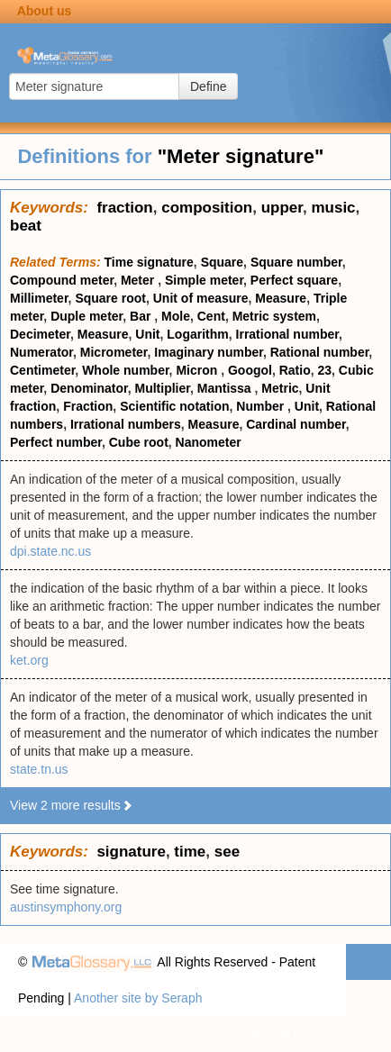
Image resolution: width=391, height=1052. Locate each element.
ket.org (29, 660)
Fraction (88, 406)
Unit (147, 334)
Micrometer (114, 352)
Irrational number (287, 334)
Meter (139, 280)
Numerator (41, 352)
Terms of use (337, 1034)
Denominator (89, 388)
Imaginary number (208, 352)
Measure (280, 298)
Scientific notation (174, 406)
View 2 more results (71, 805)
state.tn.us (39, 769)
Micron (198, 370)
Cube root (138, 442)
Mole (175, 316)
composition (206, 207)
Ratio (295, 370)
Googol (250, 370)
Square (222, 262)
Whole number (125, 370)
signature (131, 851)
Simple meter (204, 280)
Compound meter (62, 280)
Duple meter (86, 316)
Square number (296, 262)
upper (282, 207)
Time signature (149, 262)
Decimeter (40, 334)
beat (25, 225)
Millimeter (39, 298)
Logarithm (197, 334)
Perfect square (294, 280)
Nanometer (208, 442)
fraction (124, 207)
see (227, 851)
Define (208, 86)
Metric (279, 388)
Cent (211, 316)
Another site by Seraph (138, 998)
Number (261, 406)
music (333, 207)
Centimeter (42, 370)
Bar (142, 316)
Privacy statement (240, 1034)
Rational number (319, 352)
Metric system (274, 316)
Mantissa (226, 388)
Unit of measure (201, 298)
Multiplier (162, 388)
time (189, 851)
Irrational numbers (125, 424)
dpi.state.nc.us (50, 551)
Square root (110, 298)
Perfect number (56, 442)
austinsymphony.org (66, 907)
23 (325, 370)
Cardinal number (295, 424)
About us (44, 11)
